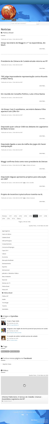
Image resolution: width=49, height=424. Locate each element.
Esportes (4, 267)
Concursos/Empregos (8, 247)
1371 (10, 216)
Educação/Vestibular (8, 260)
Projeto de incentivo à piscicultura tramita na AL (22, 194)
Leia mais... (42, 48)
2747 (40, 216)
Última (19, 218)
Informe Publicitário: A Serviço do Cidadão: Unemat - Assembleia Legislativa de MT (22, 398)
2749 (3, 218)
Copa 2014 (5, 250)
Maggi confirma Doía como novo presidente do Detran (24, 161)
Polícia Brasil (5, 286)
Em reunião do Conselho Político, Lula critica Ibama (23, 94)
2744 (25, 216)
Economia (5, 257)
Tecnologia (5, 302)
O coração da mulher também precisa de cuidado (22, 336)
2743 (20, 216)
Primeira (4, 216)
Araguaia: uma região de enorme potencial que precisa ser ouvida (27, 328)
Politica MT (5, 296)
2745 (30, 216)
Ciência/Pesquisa (7, 241)
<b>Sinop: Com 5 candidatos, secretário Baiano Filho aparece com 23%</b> (23, 110)
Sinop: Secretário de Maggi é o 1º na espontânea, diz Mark (23, 44)
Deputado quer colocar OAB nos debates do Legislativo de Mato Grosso (24, 127)
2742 (15, 216)
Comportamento (7, 244)
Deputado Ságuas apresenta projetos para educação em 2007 (23, 178)
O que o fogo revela (13, 321)
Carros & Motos (6, 234)
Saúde (4, 299)
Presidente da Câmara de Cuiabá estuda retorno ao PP (24, 61)
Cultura (4, 254)
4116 (13, 218)
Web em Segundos (42, 422)
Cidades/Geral (6, 237)
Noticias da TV (6, 283)
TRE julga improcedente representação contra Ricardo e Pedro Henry (24, 77)
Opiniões (9, 316)
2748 (45, 216)
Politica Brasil (7, 293)
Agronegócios (6, 231)
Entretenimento (6, 263)
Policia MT (5, 289)
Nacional (4, 280)
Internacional (5, 270)
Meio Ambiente (6, 276)
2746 (35, 216)
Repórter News (7, 364)
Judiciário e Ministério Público (10, 273)
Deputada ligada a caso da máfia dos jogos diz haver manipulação (23, 145)
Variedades (5, 309)
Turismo (4, 306)
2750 (8, 218)
